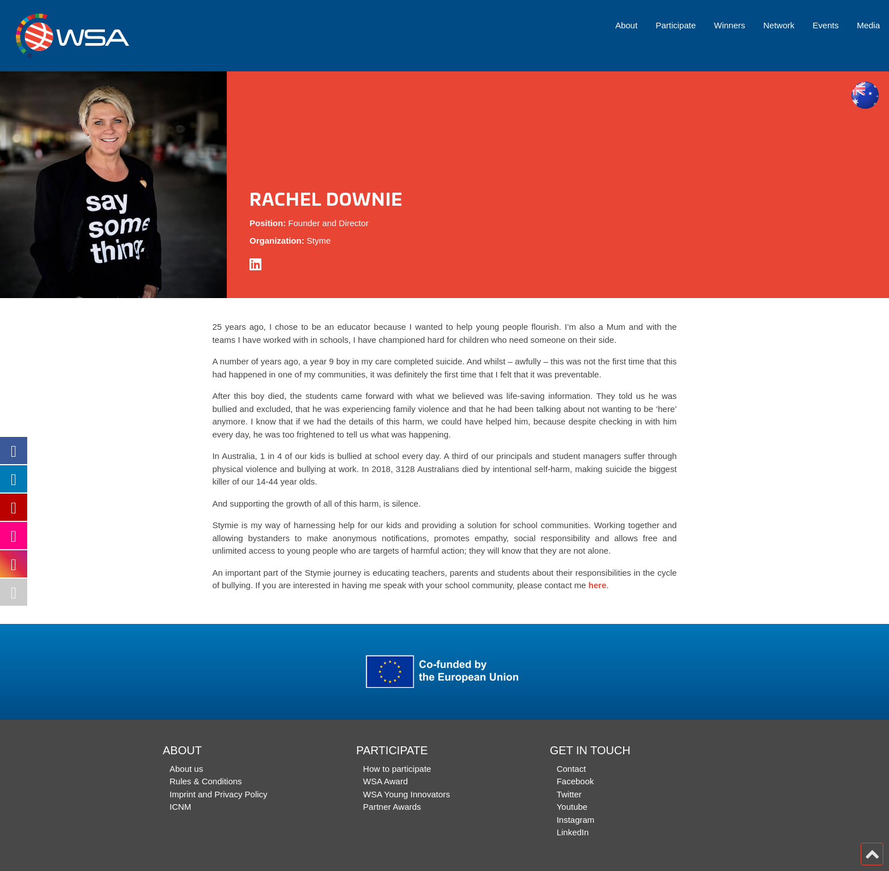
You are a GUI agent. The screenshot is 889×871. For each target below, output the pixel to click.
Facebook (575, 781)
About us (186, 769)
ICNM (180, 806)
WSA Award (385, 781)
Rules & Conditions (206, 781)
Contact (571, 769)
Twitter (569, 794)
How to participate (397, 769)
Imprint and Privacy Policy (219, 794)
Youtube (572, 806)
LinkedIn (573, 832)
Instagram (576, 820)
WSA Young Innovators (406, 794)
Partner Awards (392, 806)
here (598, 585)
